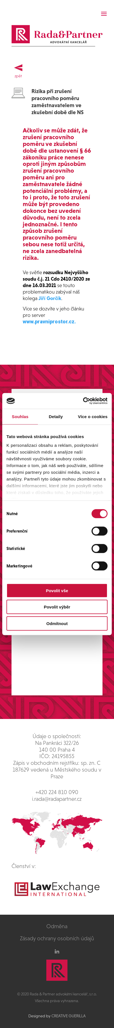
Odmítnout (57, 623)
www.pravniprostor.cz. (49, 321)
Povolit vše (57, 590)
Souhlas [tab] (20, 416)
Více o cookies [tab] (93, 416)
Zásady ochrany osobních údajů (57, 938)
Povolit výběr (57, 607)
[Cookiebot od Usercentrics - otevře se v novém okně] (83, 401)
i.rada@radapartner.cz (57, 798)
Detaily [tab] (56, 416)
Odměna (56, 926)
